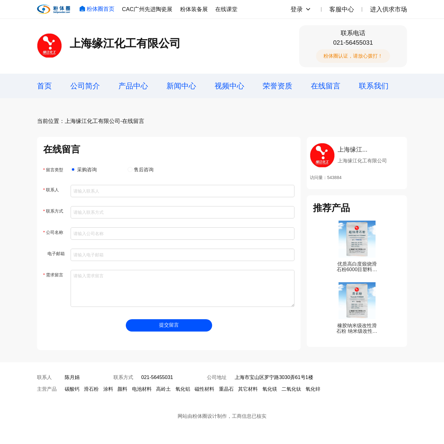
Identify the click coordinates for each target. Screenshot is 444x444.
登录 (296, 9)
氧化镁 (269, 389)
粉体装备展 (194, 9)
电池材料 (142, 389)
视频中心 (229, 86)
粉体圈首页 (96, 9)
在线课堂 (226, 9)
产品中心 (133, 86)
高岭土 (163, 389)
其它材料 (248, 389)
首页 (44, 86)
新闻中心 (181, 86)
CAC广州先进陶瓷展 (147, 9)
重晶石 (226, 389)
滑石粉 (91, 389)
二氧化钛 (291, 389)
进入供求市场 (388, 9)
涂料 (108, 389)
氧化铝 (182, 389)
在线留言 (325, 86)
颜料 (122, 389)
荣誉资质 (277, 86)
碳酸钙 (72, 389)
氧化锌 (313, 389)
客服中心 (341, 9)
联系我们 (373, 86)
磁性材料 (204, 389)
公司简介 (85, 86)
